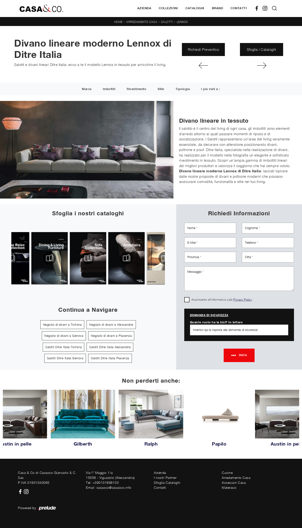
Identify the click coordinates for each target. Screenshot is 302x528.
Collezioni (168, 8)
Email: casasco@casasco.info (108, 487)
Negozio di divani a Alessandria (111, 324)
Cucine (227, 473)
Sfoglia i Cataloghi (261, 49)
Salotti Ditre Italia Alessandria (110, 347)
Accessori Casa (234, 482)
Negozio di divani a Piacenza (111, 336)
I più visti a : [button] (210, 89)
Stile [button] (161, 89)
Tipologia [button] (183, 89)
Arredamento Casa (141, 22)
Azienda (144, 8)
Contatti (239, 8)
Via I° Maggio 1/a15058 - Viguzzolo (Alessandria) (110, 475)
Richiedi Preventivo (203, 49)
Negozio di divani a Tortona (62, 324)
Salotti (167, 22)
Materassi (229, 487)
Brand (217, 8)
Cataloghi (194, 8)
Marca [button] (87, 89)
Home (118, 22)
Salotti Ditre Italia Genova (65, 358)
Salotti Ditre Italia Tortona (63, 347)
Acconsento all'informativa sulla (221, 299)
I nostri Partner (165, 478)
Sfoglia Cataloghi (167, 482)
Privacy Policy (242, 299)
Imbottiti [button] (109, 89)
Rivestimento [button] (136, 89)
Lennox (182, 22)
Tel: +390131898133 (102, 482)
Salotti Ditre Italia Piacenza (110, 358)
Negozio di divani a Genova (63, 336)
